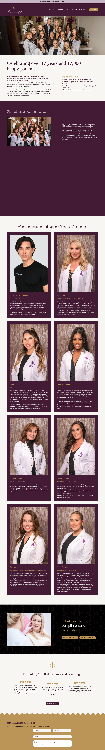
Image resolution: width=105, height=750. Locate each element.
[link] (14, 9)
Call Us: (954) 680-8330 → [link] (69, 637)
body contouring (39, 84)
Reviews (74, 9)
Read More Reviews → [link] (52, 703)
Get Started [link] (93, 9)
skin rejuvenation (27, 84)
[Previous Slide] (11, 689)
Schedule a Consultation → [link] (87, 637)
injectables (20, 84)
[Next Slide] (94, 689)
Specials (60, 9)
